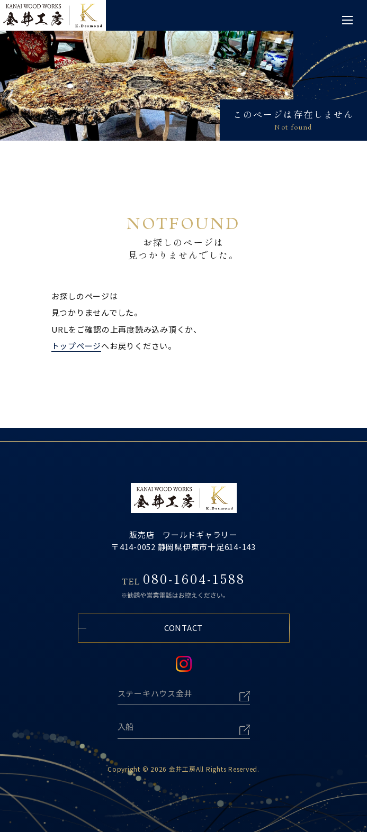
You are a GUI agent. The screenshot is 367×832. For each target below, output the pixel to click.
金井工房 (182, 768)
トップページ (76, 345)
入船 (126, 726)
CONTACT (183, 627)
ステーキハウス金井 (155, 693)
